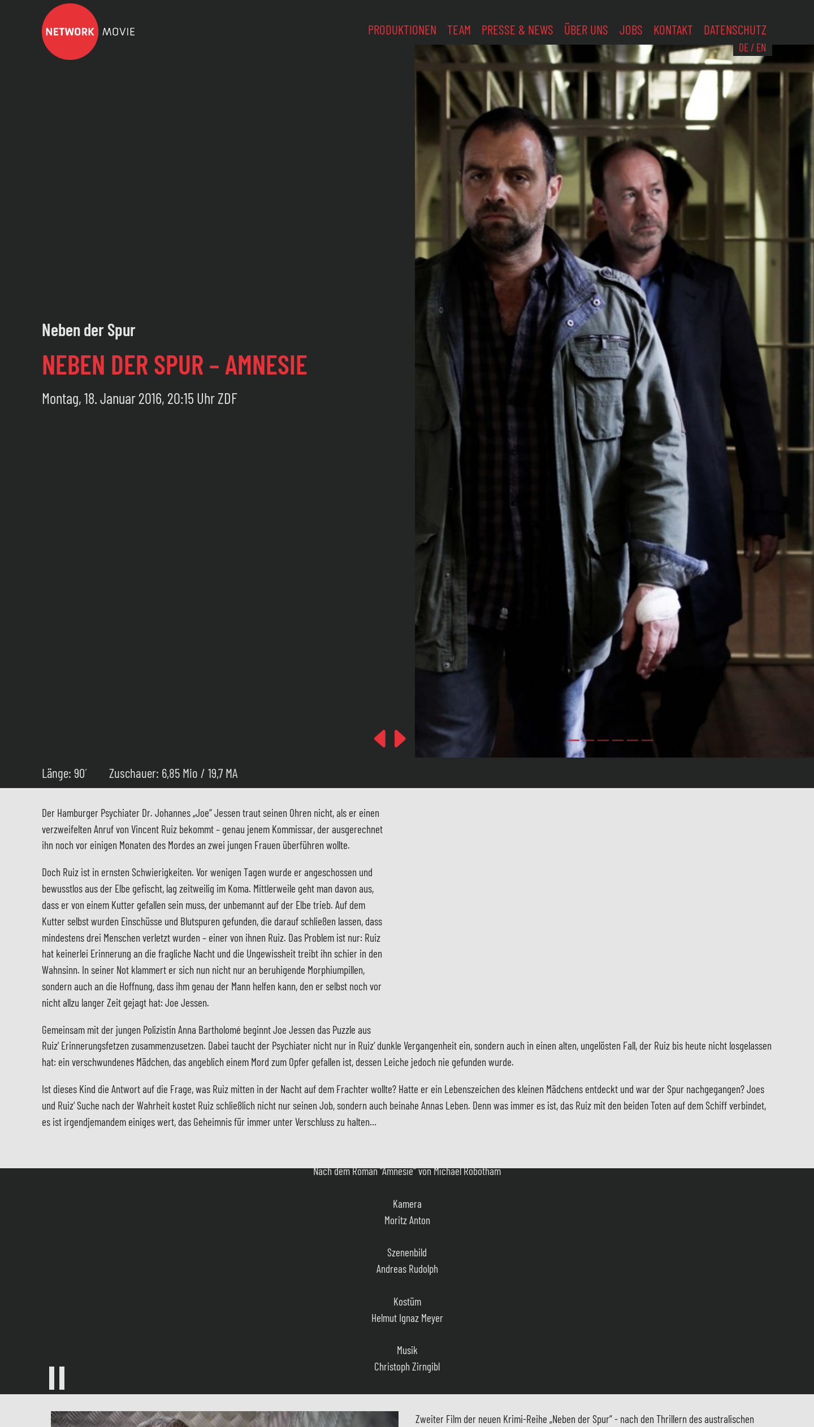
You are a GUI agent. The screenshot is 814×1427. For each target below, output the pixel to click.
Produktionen (402, 29)
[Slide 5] (647, 740)
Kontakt (673, 29)
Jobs (631, 29)
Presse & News (517, 29)
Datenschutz (735, 29)
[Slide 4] (632, 740)
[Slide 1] (588, 740)
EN (761, 47)
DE (743, 47)
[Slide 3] (618, 740)
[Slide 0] (573, 740)
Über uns (586, 29)
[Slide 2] (603, 740)
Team (459, 29)
